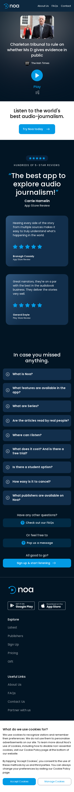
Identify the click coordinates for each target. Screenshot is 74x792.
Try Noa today (37, 129)
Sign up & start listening (37, 563)
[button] (37, 374)
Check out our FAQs (37, 522)
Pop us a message (37, 543)
